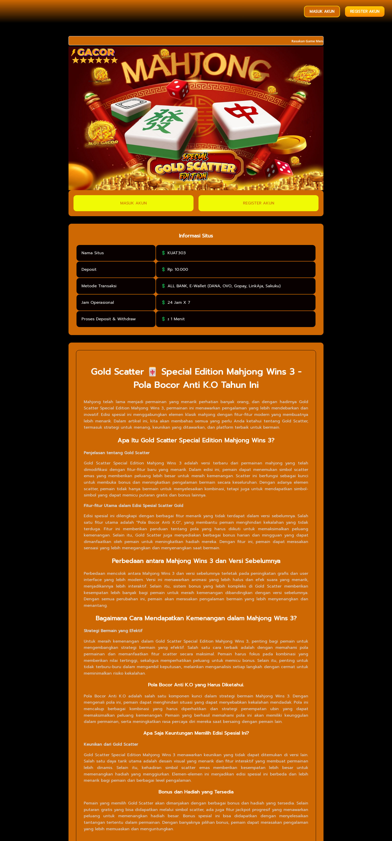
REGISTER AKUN (365, 11)
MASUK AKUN (322, 11)
